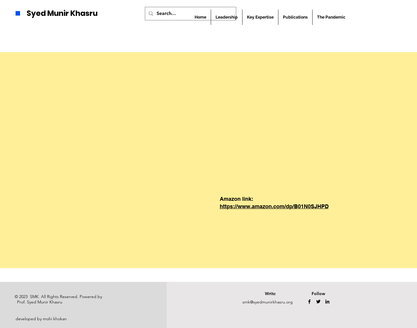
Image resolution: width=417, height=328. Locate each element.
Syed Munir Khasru (62, 13)
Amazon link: (236, 199)
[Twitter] (318, 301)
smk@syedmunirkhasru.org (267, 302)
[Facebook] (309, 301)
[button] (295, 17)
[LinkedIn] (327, 301)
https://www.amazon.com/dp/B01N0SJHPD (274, 206)
